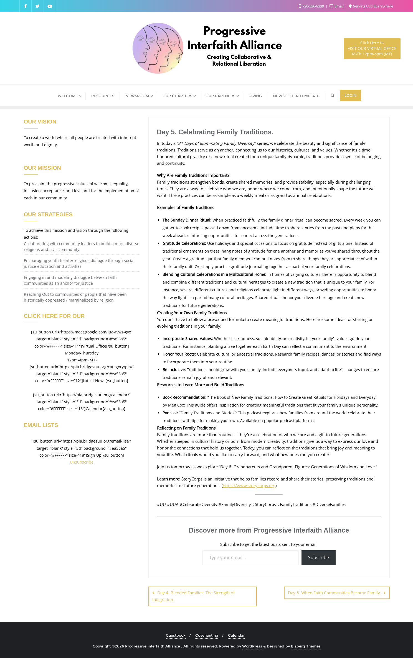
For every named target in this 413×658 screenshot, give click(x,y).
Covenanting (206, 635)
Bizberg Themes (306, 646)
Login (350, 95)
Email (337, 6)
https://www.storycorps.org (249, 485)
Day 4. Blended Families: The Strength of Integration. (193, 596)
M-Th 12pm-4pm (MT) (372, 48)
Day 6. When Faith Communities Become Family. (334, 592)
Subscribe (318, 557)
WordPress (252, 646)
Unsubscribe (81, 462)
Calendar (236, 635)
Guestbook (176, 635)
